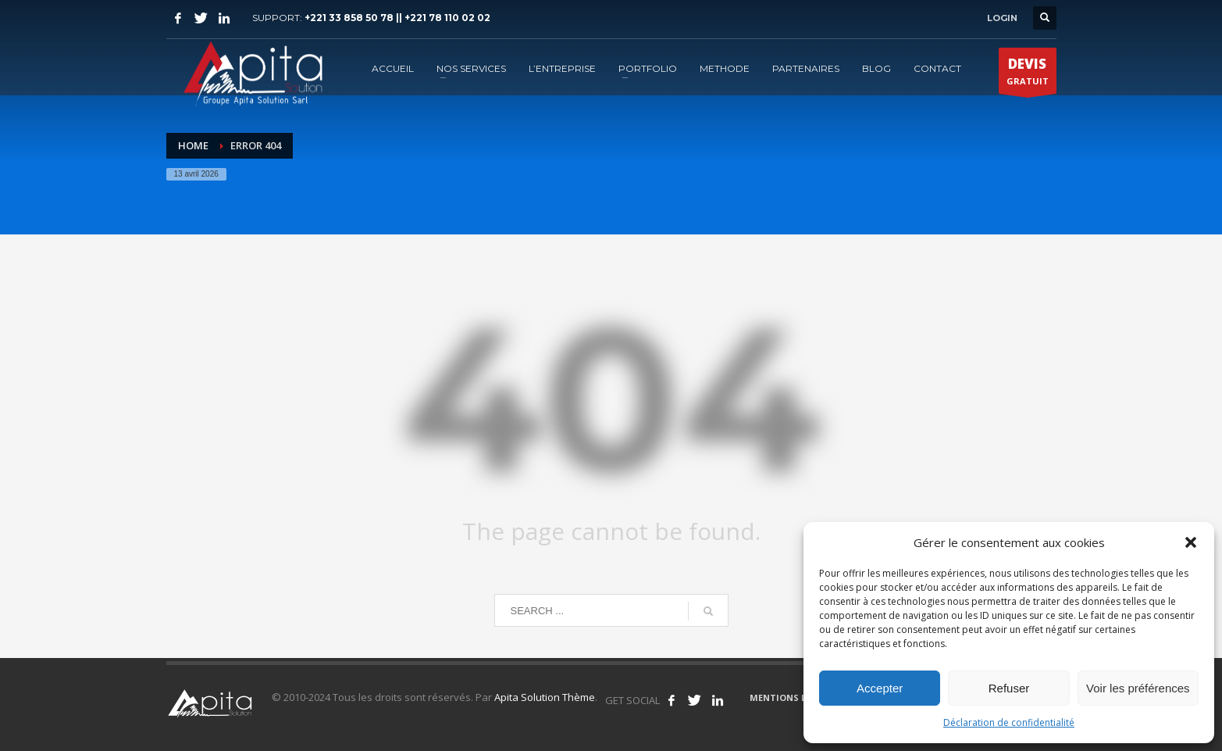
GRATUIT (1027, 74)
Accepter (880, 688)
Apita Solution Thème (544, 697)
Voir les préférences (1138, 688)
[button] (1191, 542)
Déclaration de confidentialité (1008, 722)
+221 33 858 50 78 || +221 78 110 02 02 (397, 17)
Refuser (1009, 688)
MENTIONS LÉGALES (794, 697)
